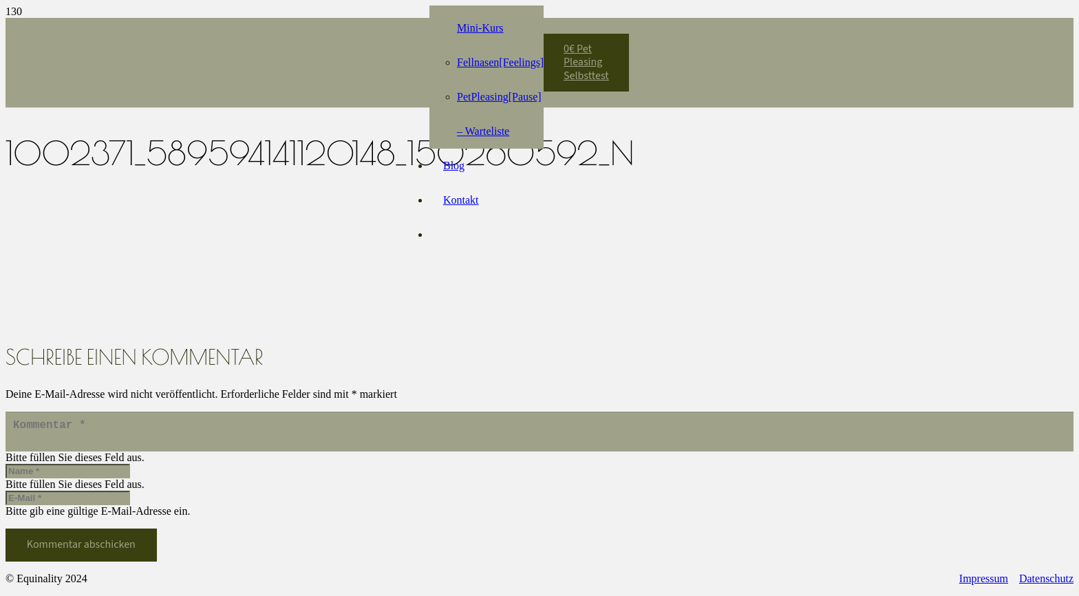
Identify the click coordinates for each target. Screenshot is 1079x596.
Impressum (983, 584)
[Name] (68, 476)
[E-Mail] (68, 503)
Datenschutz (1046, 584)
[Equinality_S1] (298, 55)
